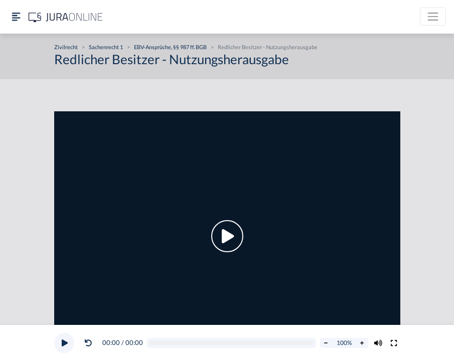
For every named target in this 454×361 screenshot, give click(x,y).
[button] (90, 343)
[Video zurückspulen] (88, 343)
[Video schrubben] (231, 343)
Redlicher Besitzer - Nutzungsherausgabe (268, 47)
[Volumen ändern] (378, 343)
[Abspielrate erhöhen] (362, 343)
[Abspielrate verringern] (326, 343)
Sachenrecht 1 (106, 47)
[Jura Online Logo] (65, 17)
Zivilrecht (66, 47)
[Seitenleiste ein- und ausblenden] (16, 17)
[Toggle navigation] (433, 17)
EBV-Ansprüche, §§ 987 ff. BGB (170, 47)
